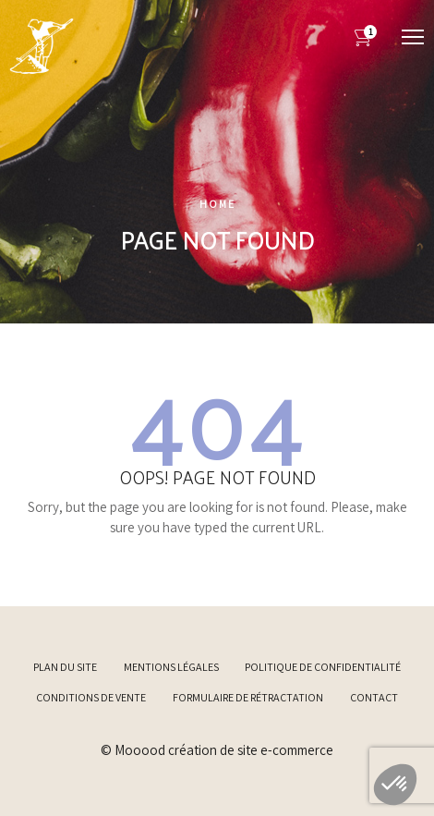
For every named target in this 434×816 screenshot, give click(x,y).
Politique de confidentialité (323, 667)
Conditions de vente (91, 697)
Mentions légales (171, 667)
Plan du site (65, 667)
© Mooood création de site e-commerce (217, 750)
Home (217, 204)
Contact (374, 697)
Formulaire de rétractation (248, 697)
